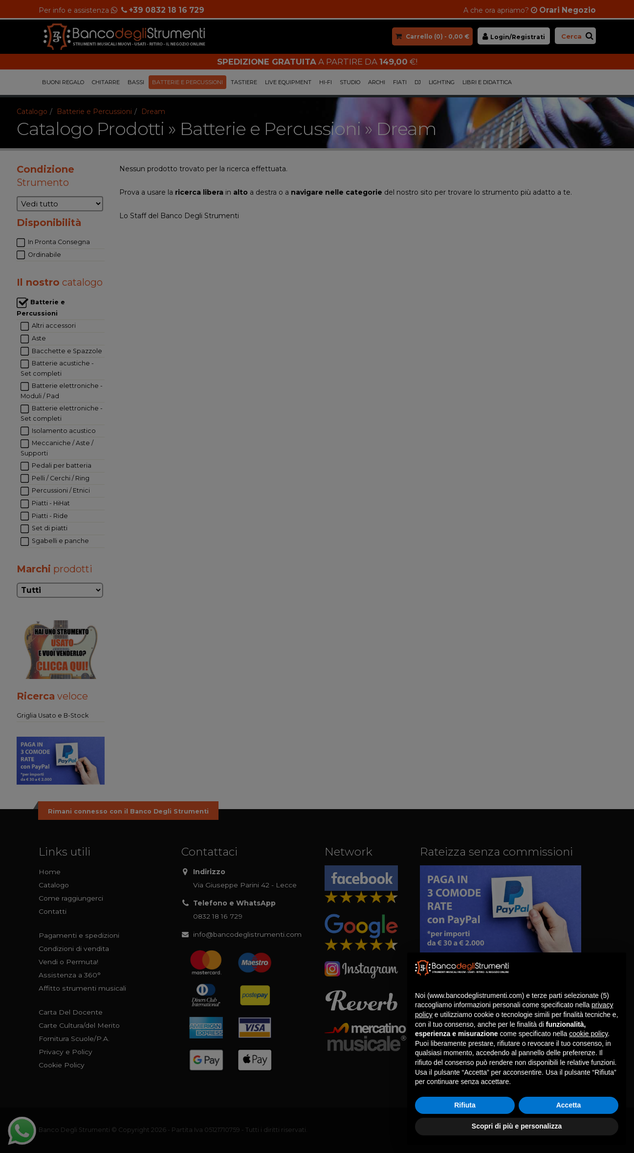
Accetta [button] (568, 1105)
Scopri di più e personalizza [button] (517, 1126)
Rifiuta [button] (465, 1105)
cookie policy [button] (588, 1034)
